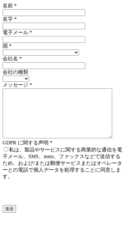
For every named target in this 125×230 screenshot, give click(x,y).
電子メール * (17, 32)
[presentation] (51, 202)
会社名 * (12, 58)
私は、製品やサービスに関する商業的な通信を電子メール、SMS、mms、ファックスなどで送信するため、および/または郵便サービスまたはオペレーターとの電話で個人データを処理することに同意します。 (62, 173)
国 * (7, 46)
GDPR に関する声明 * (27, 152)
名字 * (10, 19)
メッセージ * (17, 85)
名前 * (10, 5)
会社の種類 (15, 72)
